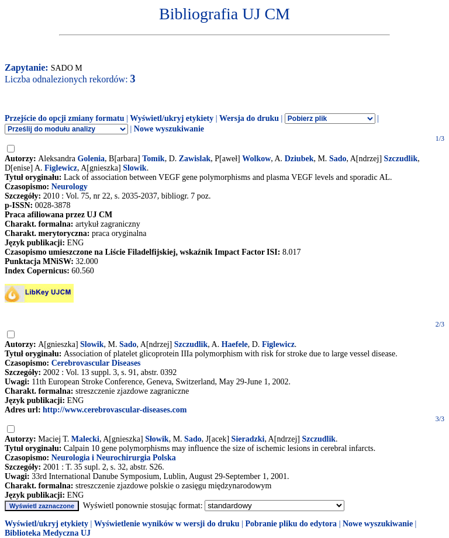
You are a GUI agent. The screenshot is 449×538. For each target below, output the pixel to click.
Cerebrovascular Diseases (96, 363)
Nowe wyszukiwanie (169, 128)
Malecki (85, 439)
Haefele (235, 344)
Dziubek (299, 158)
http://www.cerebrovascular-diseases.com (114, 409)
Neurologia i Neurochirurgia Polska (113, 457)
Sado (338, 158)
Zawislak (194, 158)
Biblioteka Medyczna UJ (48, 533)
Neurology (69, 186)
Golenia (91, 158)
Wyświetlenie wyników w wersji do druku (167, 523)
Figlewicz (60, 168)
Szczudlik (401, 158)
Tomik (153, 158)
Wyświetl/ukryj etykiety (171, 118)
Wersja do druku (249, 118)
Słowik (156, 439)
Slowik (134, 168)
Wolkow (256, 158)
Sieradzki (248, 439)
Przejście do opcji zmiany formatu (65, 118)
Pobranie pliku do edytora (291, 523)
